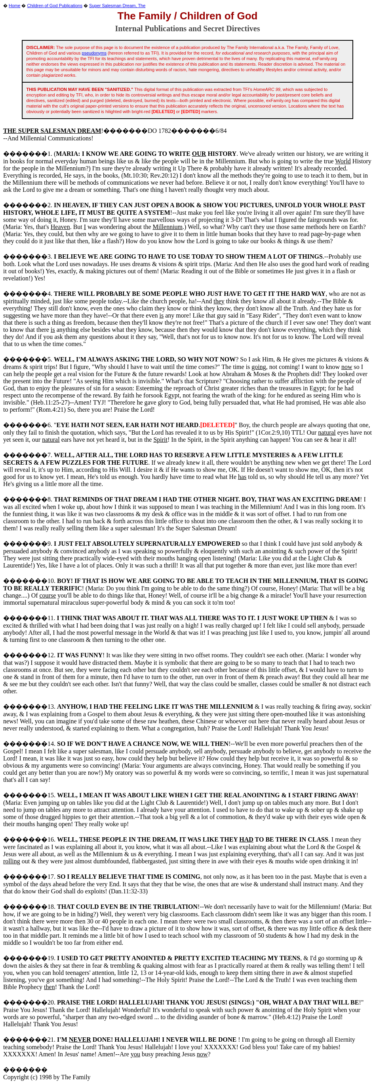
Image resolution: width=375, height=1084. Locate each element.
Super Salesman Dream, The (117, 5)
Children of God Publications (54, 5)
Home (14, 5)
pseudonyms (94, 53)
